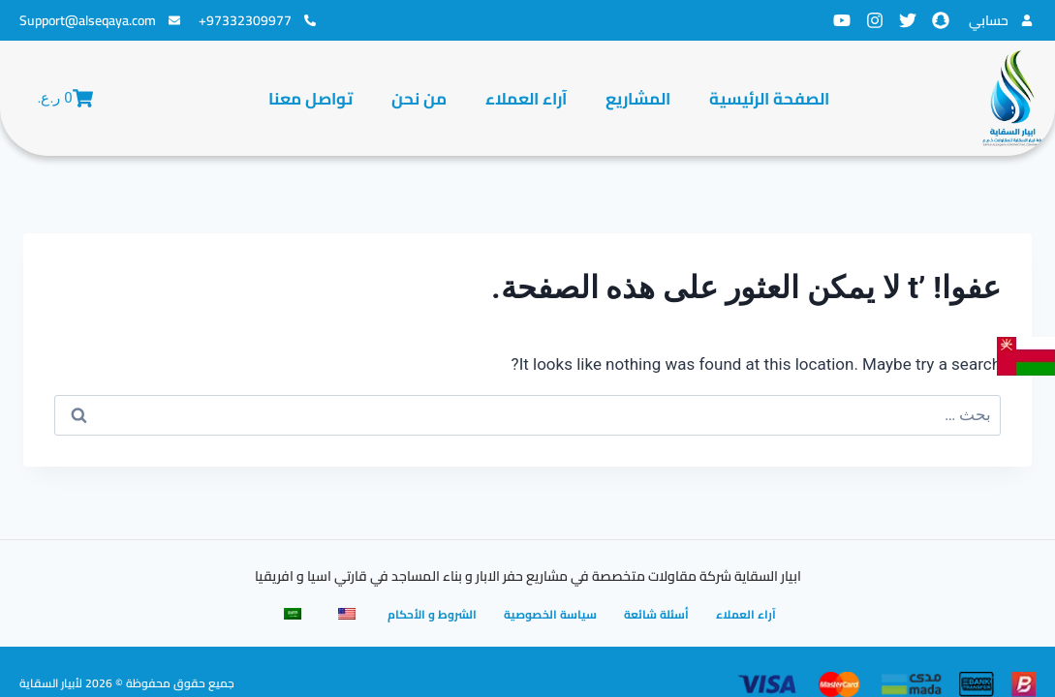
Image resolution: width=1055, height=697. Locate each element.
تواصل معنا (310, 98)
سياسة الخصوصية (550, 614)
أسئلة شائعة (656, 614)
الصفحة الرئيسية (769, 98)
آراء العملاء (526, 98)
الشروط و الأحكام (432, 614)
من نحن (419, 98)
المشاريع (637, 98)
